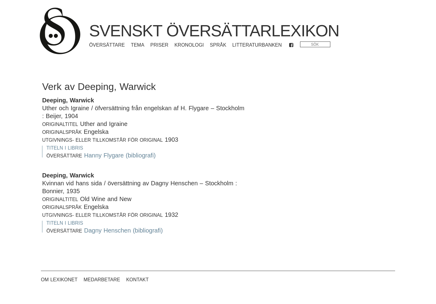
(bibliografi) (141, 155)
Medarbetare (102, 279)
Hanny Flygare (104, 155)
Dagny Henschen (107, 230)
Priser (159, 45)
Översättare (107, 45)
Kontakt (137, 279)
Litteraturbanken (257, 45)
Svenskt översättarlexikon (214, 30)
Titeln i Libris (64, 147)
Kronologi (189, 45)
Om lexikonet (59, 279)
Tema (137, 45)
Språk (218, 45)
